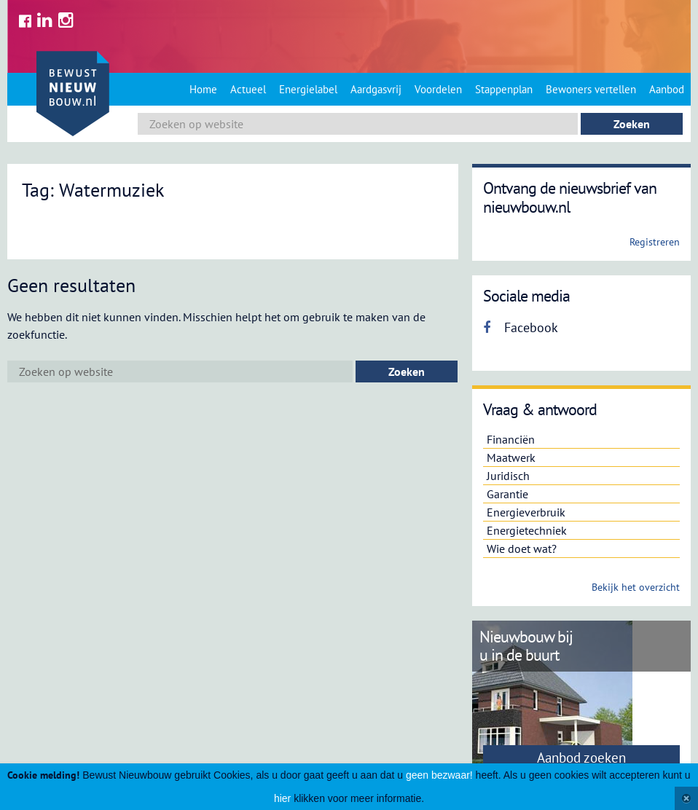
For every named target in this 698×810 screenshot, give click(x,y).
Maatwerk (511, 457)
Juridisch (508, 475)
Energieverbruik (526, 512)
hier (282, 798)
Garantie (507, 494)
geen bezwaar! (439, 775)
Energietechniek (527, 530)
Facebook (520, 327)
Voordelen (438, 89)
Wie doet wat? (522, 548)
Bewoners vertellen (591, 89)
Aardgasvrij (375, 89)
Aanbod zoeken (581, 757)
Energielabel (308, 89)
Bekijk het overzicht (636, 587)
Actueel (248, 89)
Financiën (511, 439)
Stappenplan (504, 89)
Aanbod (666, 89)
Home (203, 89)
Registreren (655, 241)
